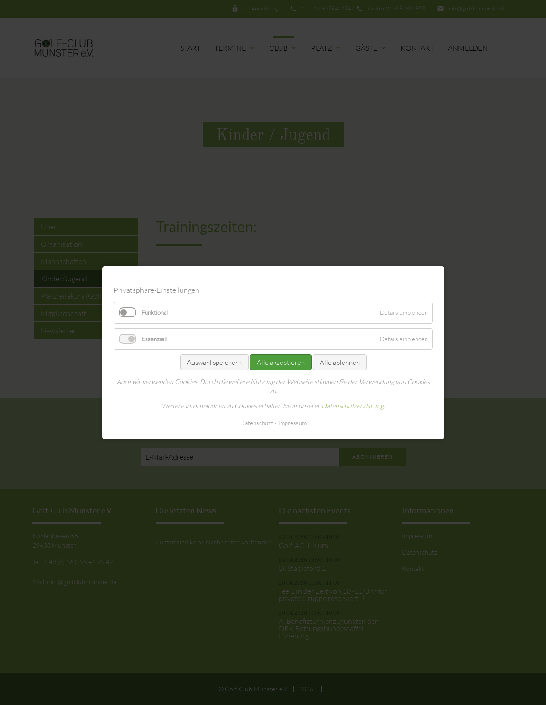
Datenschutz (256, 422)
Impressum (292, 422)
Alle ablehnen (339, 362)
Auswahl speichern (214, 362)
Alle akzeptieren (280, 362)
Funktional (154, 312)
